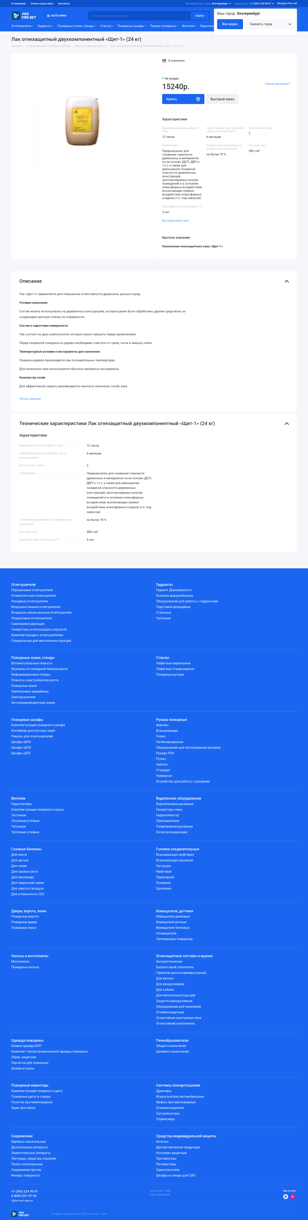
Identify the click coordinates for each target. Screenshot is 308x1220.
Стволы (107, 26)
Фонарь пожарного (25, 1175)
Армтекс (162, 725)
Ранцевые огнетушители (29, 601)
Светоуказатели (23, 697)
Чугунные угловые (25, 832)
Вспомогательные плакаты (31, 663)
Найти (200, 15)
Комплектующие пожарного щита (36, 1091)
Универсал (164, 776)
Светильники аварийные (29, 691)
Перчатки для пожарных (29, 1063)
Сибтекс (162, 764)
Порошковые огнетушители (32, 590)
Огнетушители (22, 26)
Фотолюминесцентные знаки (33, 703)
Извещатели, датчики (174, 911)
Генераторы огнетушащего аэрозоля (39, 629)
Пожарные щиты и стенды (31, 1096)
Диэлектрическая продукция (178, 1147)
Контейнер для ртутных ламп (33, 731)
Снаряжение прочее (26, 1170)
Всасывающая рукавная (174, 860)
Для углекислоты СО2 (27, 894)
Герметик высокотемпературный (181, 973)
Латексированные (169, 742)
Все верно (230, 24)
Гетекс (161, 736)
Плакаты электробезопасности (35, 680)
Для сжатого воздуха (27, 888)
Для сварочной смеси (27, 883)
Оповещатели (166, 933)
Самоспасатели (167, 1170)
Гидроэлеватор (167, 815)
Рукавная (163, 883)
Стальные (163, 612)
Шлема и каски (22, 1068)
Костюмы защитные (171, 1153)
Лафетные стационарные (175, 669)
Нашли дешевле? (277, 84)
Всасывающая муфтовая (175, 855)
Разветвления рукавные (174, 826)
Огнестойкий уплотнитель (175, 1023)
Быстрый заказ (222, 99)
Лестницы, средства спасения (33, 1158)
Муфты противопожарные (176, 1102)
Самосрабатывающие (27, 624)
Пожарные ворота (25, 916)
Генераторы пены (169, 809)
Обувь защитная (23, 1057)
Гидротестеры (21, 804)
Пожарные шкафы (132, 26)
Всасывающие (167, 731)
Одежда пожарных (27, 1040)
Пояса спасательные (26, 1164)
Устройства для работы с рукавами (183, 781)
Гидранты (46, 26)
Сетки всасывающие (171, 832)
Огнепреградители (170, 1108)
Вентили (189, 26)
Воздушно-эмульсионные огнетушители (41, 612)
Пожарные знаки (24, 686)
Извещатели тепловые (173, 928)
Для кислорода (22, 877)
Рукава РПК (165, 753)
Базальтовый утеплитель (175, 967)
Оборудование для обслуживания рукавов (188, 747)
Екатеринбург (208, 3)
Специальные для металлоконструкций (41, 641)
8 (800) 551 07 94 (23, 1196)
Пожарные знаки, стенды (77, 26)
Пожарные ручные (170, 674)
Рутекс (161, 759)
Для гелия (19, 866)
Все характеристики (175, 220)
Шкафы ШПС (21, 753)
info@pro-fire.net (287, 3)
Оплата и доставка (42, 3)
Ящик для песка (23, 1108)
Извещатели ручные (171, 922)
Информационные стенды (30, 674)
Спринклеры (165, 1119)
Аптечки (162, 1142)
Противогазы (166, 1158)
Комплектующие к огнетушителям (37, 635)
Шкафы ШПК (21, 742)
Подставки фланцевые (173, 607)
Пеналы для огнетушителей (32, 736)
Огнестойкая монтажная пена (178, 1018)
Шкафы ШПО (21, 747)
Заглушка (163, 866)
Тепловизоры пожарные (174, 939)
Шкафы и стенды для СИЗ (175, 1175)
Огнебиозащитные (170, 1012)
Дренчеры (163, 1091)
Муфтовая (164, 871)
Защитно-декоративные (174, 1001)
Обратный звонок (22, 1200)
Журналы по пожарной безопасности (39, 669)
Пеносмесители (167, 821)
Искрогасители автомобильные (180, 1096)
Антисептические (169, 961)
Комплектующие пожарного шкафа (38, 725)
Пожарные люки (23, 928)
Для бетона (164, 978)
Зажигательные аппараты (31, 1153)
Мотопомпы (20, 961)
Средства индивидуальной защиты (186, 1136)
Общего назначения (171, 1046)
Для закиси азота (24, 871)
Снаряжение (22, 1136)
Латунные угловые (25, 821)
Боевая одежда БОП (26, 1046)
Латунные (18, 815)
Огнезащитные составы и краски (184, 956)
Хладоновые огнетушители (31, 618)
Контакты (64, 3)
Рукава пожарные (164, 26)
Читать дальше (30, 398)
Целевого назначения (172, 1051)
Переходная (165, 877)
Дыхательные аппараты (29, 1147)
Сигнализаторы (168, 1113)
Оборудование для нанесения (178, 1006)
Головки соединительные (177, 849)
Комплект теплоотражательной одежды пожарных (49, 1051)
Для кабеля (165, 990)
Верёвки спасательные (28, 1142)
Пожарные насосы (25, 967)
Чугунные (163, 618)
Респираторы (166, 1164)
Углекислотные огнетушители (33, 596)
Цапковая (163, 888)
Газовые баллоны (26, 849)
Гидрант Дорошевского (174, 590)
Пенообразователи (172, 1040)
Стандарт (163, 770)
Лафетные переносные (173, 663)
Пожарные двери (24, 922)
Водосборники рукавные (174, 804)
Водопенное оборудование (178, 798)
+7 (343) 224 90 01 (254, 3)
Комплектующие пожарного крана (37, 809)
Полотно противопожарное (31, 1102)
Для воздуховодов (170, 984)
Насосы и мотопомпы (29, 956)
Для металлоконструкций (175, 995)
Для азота (19, 855)
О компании (18, 3)
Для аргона (20, 860)
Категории (56, 15)
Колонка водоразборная (174, 596)
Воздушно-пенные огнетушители (35, 607)
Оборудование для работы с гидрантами (187, 601)
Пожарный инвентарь (29, 1085)
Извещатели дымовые (173, 916)
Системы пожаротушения (178, 1085)
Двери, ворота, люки (28, 911)
